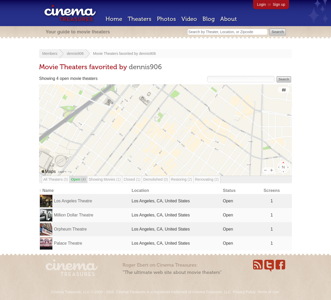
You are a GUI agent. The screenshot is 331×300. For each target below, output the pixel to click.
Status (229, 190)
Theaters (139, 18)
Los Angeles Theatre (73, 201)
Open (78, 179)
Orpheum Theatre (70, 229)
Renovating (207, 179)
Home (114, 18)
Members (49, 53)
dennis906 (75, 53)
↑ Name (46, 190)
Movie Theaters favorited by (116, 53)
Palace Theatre (68, 243)
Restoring (181, 179)
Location (140, 190)
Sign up (279, 4)
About (228, 18)
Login (261, 4)
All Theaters (55, 179)
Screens (271, 190)
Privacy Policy (244, 292)
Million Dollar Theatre (73, 215)
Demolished (155, 179)
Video (189, 18)
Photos (166, 18)
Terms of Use (268, 292)
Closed (132, 179)
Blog (209, 18)
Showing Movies (105, 179)
